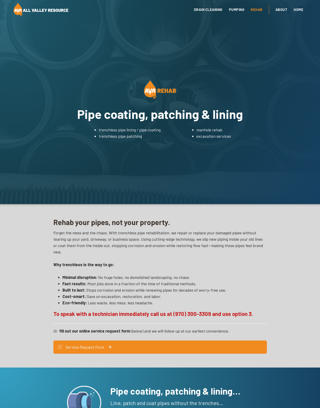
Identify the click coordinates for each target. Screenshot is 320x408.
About (281, 10)
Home (298, 10)
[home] (92, 9)
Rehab (257, 10)
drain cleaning (208, 10)
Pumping (237, 10)
